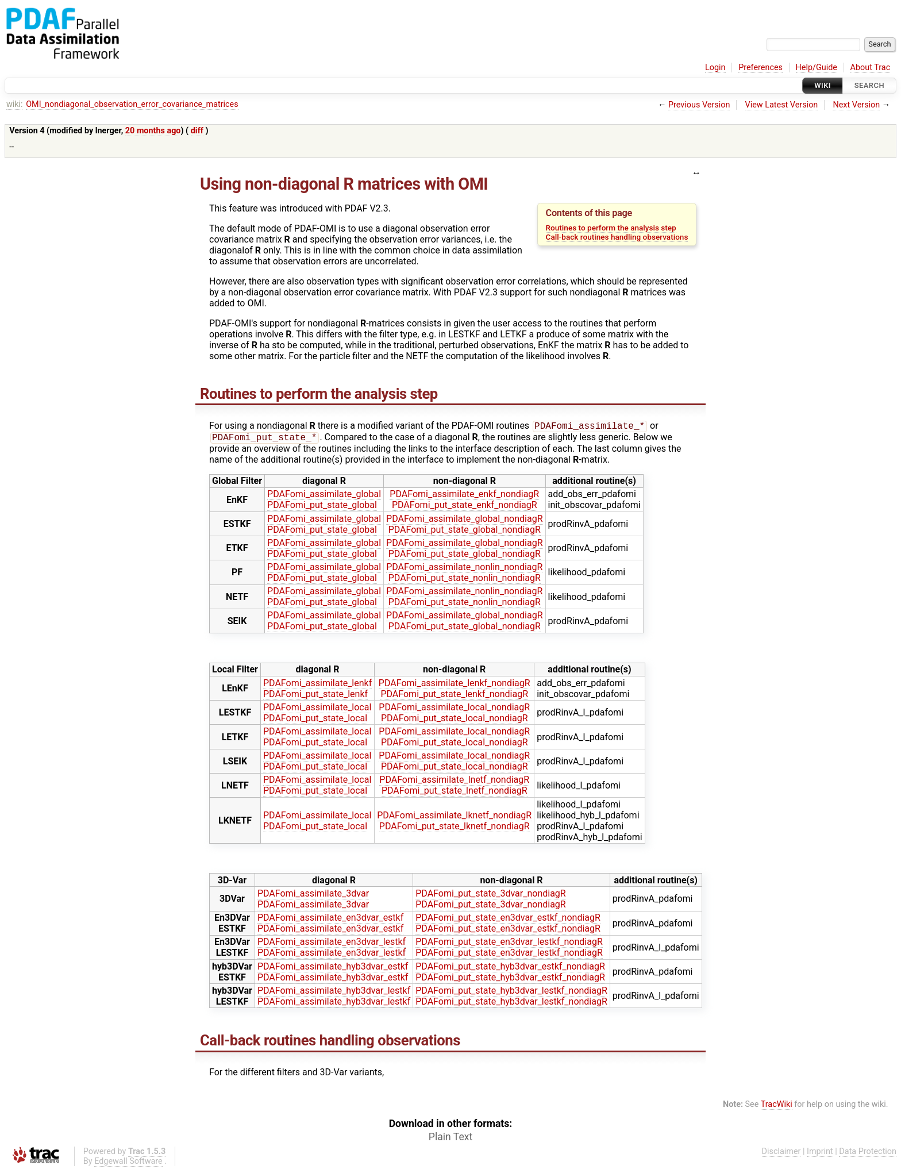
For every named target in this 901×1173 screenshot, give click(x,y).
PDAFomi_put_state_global (322, 507)
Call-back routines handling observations (617, 236)
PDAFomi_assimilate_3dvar (313, 895)
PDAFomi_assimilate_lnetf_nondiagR (454, 781)
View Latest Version (781, 105)
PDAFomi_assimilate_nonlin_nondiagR (464, 569)
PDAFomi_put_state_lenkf (315, 696)
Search (869, 85)
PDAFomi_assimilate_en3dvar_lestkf (331, 944)
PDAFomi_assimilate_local (317, 709)
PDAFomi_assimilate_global (324, 496)
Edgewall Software (128, 1163)
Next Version (856, 105)
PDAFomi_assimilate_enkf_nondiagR (464, 496)
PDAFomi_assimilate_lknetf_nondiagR (454, 817)
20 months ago (153, 131)
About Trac (870, 67)
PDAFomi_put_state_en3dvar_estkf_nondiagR (507, 919)
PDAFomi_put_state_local (315, 720)
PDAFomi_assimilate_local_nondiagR (454, 709)
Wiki (822, 85)
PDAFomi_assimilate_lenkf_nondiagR (454, 685)
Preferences (760, 67)
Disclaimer (781, 1154)
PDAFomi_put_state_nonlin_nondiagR (464, 580)
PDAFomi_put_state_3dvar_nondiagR (490, 895)
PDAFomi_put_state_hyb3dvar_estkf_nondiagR (510, 968)
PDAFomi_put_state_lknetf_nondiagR (454, 828)
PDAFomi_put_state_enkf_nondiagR (464, 507)
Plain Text (450, 1139)
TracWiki (776, 1107)
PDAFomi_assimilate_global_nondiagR (464, 521)
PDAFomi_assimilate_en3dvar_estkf (330, 919)
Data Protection (867, 1154)
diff (197, 131)
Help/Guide (816, 67)
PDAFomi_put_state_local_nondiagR (454, 720)
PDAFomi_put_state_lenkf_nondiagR (454, 696)
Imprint (820, 1154)
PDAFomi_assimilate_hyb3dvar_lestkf (333, 992)
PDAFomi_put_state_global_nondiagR (464, 531)
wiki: (14, 104)
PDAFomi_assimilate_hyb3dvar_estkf (332, 968)
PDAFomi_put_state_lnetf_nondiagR (454, 792)
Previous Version (699, 105)
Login (715, 67)
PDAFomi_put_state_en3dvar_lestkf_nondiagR (509, 944)
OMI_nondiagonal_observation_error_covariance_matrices (132, 104)
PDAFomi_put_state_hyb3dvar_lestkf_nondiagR (511, 992)
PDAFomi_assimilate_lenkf (317, 685)
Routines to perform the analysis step (611, 227)
